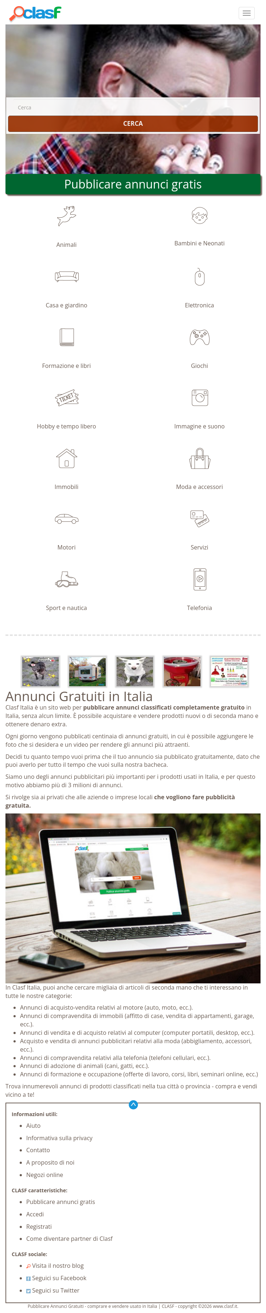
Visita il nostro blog (55, 1266)
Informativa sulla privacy (59, 1138)
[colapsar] (247, 13)
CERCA (133, 123)
